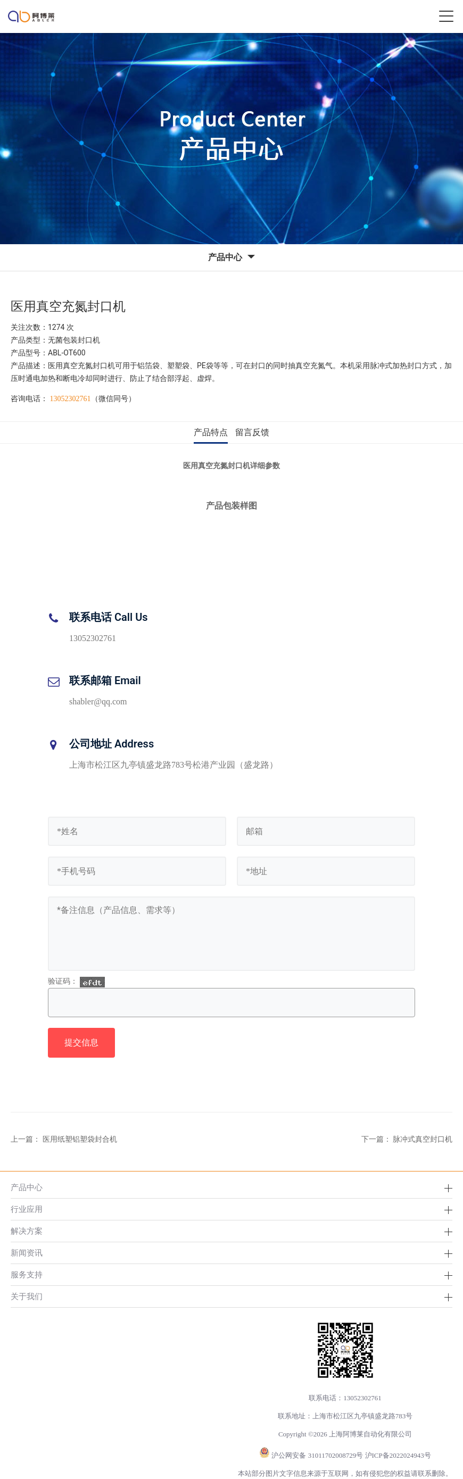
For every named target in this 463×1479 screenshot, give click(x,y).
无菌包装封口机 (74, 340)
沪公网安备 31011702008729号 (317, 1455)
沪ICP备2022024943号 (398, 1455)
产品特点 (211, 432)
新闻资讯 (27, 1253)
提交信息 (81, 1042)
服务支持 (27, 1274)
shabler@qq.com (98, 701)
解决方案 (27, 1231)
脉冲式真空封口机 (422, 1139)
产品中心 (27, 1187)
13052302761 (70, 399)
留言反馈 (252, 432)
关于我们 (27, 1296)
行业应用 (27, 1209)
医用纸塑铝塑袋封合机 (80, 1139)
